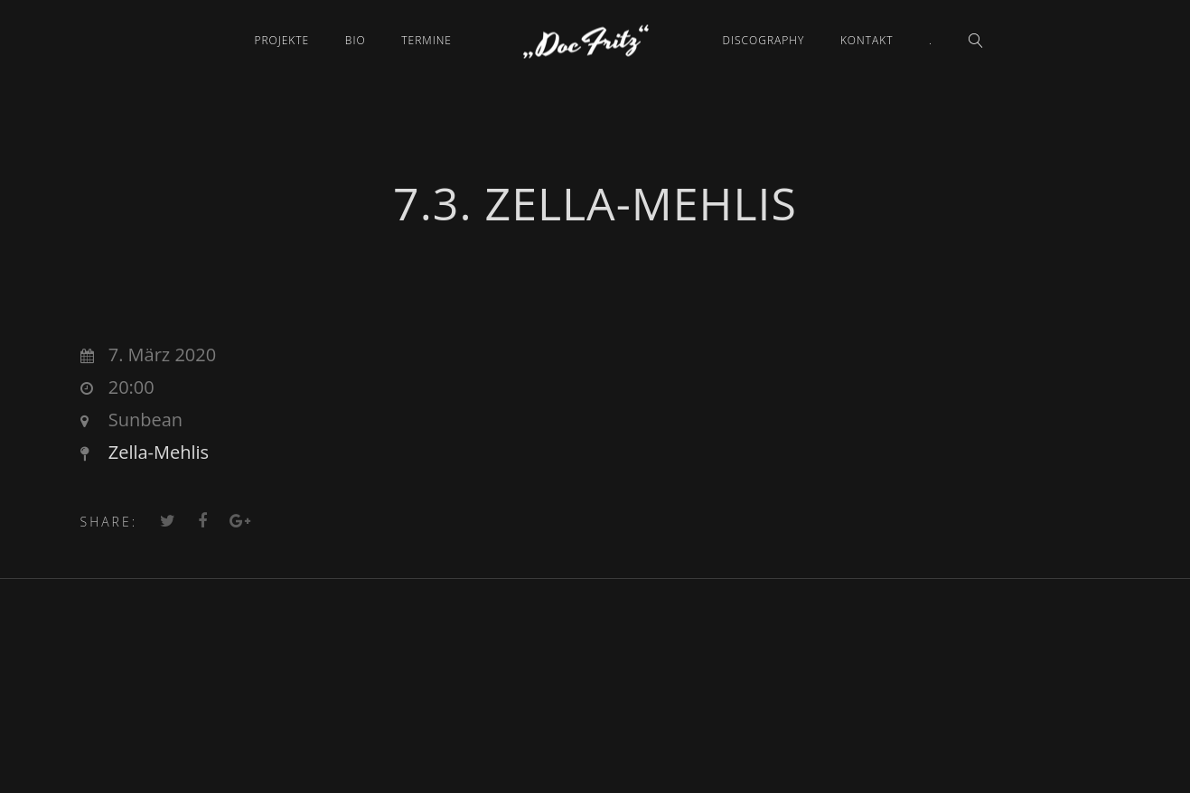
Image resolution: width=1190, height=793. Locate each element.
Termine (426, 40)
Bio (355, 40)
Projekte (281, 40)
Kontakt (867, 40)
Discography (764, 40)
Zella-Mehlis (158, 452)
